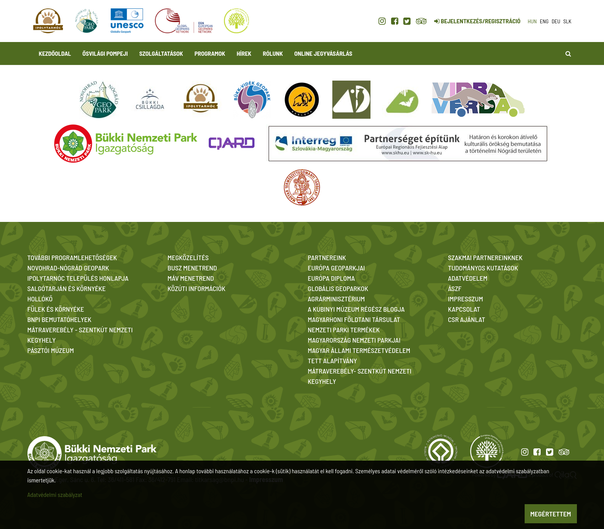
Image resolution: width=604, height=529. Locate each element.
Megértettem (550, 514)
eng (544, 21)
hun (532, 21)
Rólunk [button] (273, 53)
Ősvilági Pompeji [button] (105, 53)
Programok (210, 53)
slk (567, 21)
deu (556, 21)
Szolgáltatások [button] (161, 53)
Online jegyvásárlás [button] (323, 53)
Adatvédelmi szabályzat (54, 494)
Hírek (244, 53)
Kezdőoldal (55, 53)
